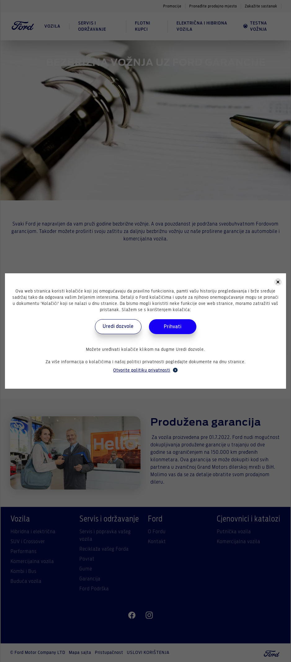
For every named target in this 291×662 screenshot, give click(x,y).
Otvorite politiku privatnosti (145, 370)
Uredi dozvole (118, 326)
